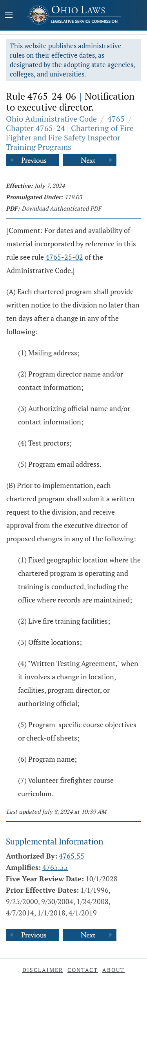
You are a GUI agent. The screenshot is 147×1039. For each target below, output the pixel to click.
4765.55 (71, 856)
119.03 (73, 197)
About (113, 969)
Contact (82, 969)
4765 (116, 118)
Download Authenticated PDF (61, 208)
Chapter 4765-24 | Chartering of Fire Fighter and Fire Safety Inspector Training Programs (70, 137)
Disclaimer (42, 969)
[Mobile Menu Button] (9, 16)
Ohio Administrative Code (51, 118)
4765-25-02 (64, 257)
